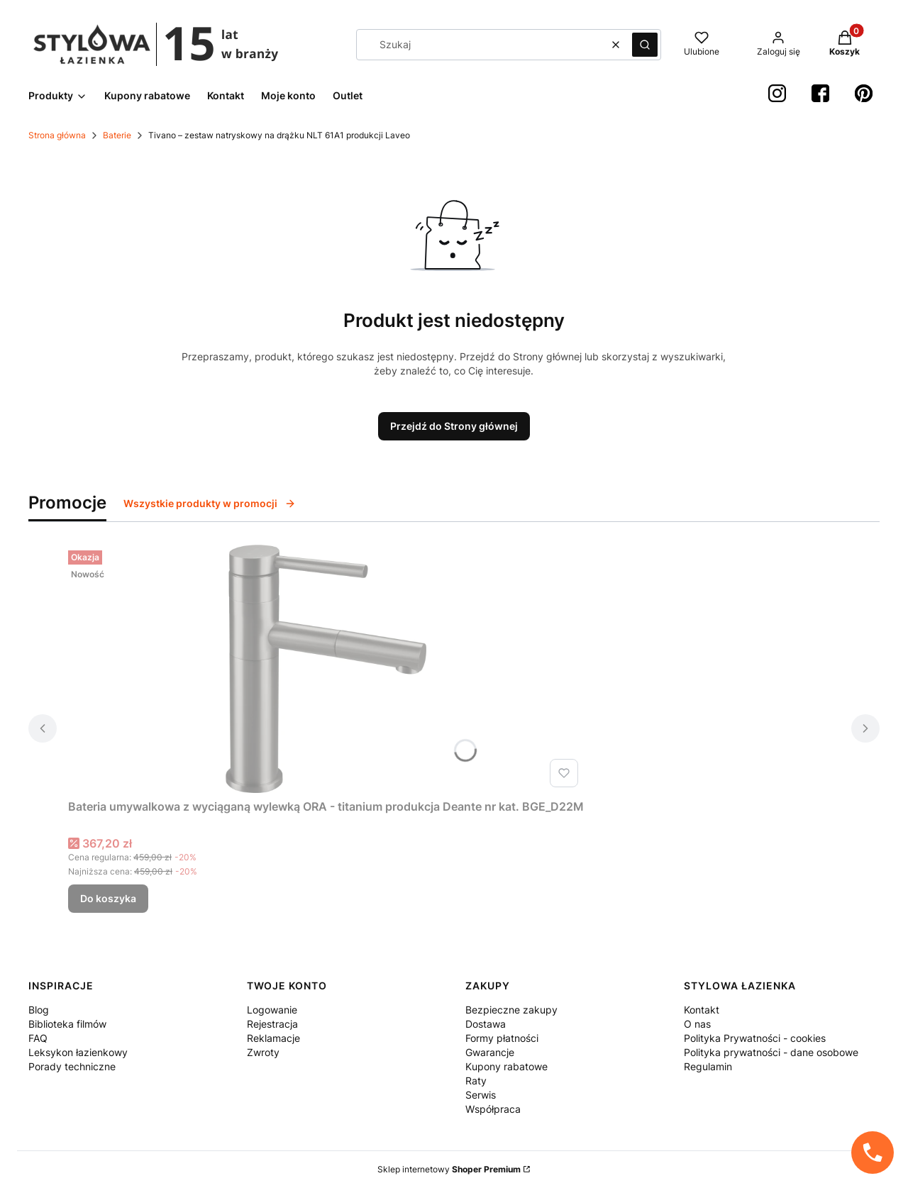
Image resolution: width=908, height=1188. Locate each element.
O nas (697, 1024)
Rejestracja (272, 1024)
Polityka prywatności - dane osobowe (771, 1052)
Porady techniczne (72, 1066)
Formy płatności (501, 1038)
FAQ (38, 1038)
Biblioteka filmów (67, 1024)
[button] (645, 45)
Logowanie (272, 1010)
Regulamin (708, 1066)
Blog (38, 1010)
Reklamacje (273, 1038)
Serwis (480, 1095)
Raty (476, 1081)
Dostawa (485, 1024)
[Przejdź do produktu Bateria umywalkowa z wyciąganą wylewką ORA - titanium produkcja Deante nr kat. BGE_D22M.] (326, 669)
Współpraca (493, 1109)
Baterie (117, 135)
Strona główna (57, 135)
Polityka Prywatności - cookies (755, 1038)
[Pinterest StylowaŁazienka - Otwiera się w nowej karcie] (864, 93)
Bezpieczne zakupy (511, 1010)
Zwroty (263, 1052)
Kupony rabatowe (506, 1066)
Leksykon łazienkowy (78, 1052)
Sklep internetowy (449, 1169)
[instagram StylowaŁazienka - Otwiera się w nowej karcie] (777, 93)
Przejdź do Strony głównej (454, 426)
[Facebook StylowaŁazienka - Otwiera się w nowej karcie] (820, 93)
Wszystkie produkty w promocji (209, 503)
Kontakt (701, 1010)
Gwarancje (489, 1052)
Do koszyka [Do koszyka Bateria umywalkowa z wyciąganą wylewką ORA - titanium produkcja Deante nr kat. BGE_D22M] (108, 898)
